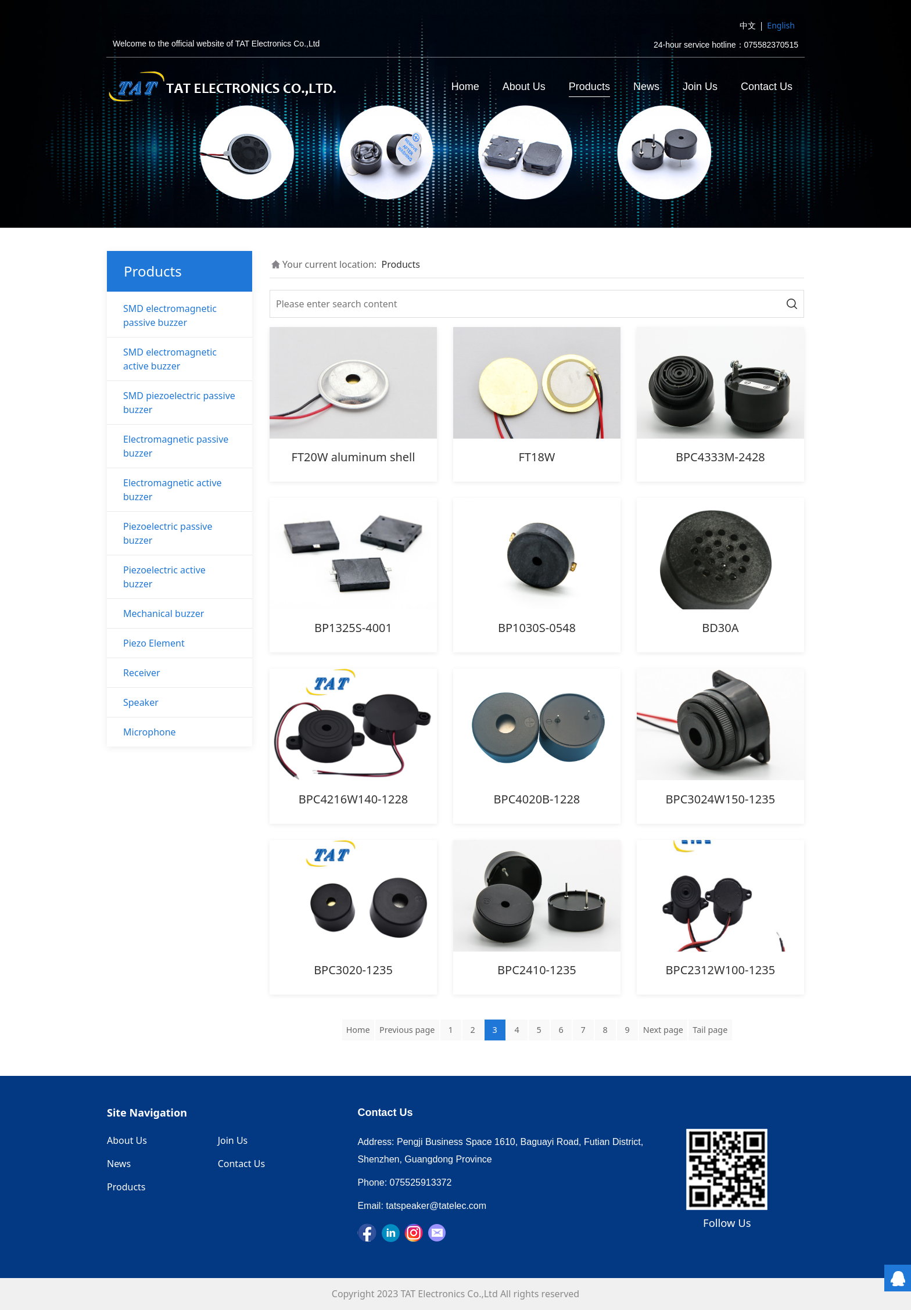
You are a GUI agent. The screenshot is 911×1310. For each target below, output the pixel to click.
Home (465, 86)
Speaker (141, 702)
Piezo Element (154, 643)
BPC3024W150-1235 (721, 799)
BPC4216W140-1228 (353, 799)
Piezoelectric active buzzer (164, 577)
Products (589, 86)
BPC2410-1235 (536, 970)
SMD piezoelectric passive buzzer (179, 402)
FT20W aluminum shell (353, 457)
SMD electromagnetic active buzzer (170, 359)
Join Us (700, 86)
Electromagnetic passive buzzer (175, 446)
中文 (748, 25)
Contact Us (766, 86)
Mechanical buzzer (163, 613)
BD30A (720, 628)
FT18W (536, 457)
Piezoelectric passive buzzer (168, 533)
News (646, 86)
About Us (524, 86)
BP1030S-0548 (537, 628)
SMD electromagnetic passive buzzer (170, 315)
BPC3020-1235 (353, 970)
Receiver (141, 672)
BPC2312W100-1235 (721, 970)
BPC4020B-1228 (537, 799)
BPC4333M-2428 (720, 457)
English (781, 25)
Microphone (149, 732)
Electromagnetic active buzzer (172, 489)
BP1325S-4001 (353, 628)
